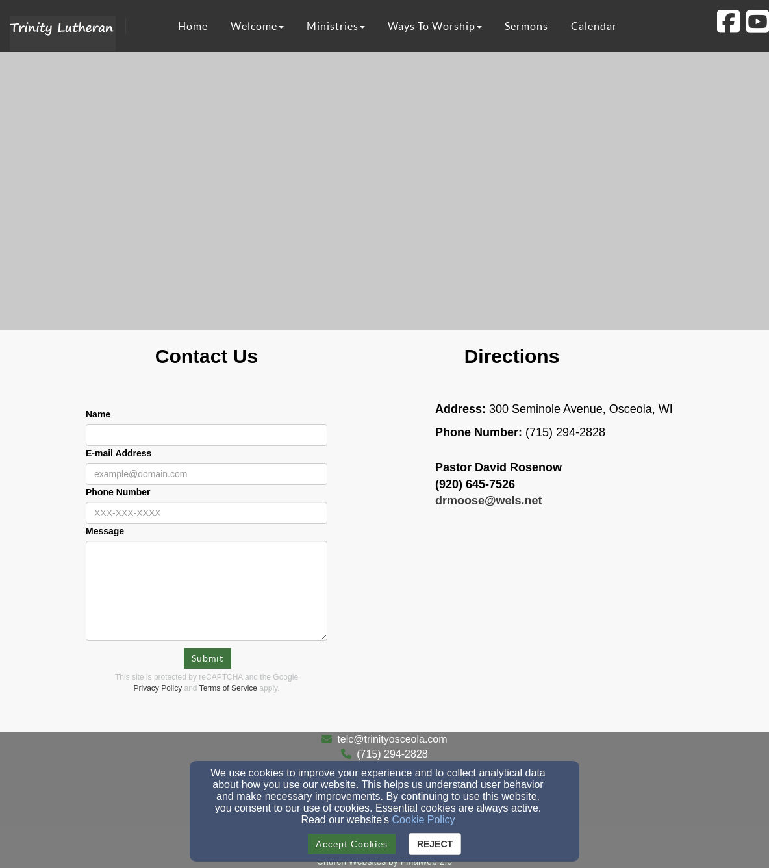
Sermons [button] (526, 26)
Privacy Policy (158, 688)
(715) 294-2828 (392, 754)
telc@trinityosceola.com (392, 739)
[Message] (206, 591)
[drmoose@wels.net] (488, 500)
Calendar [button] (594, 26)
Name (98, 414)
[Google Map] (562, 635)
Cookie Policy (423, 819)
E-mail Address (118, 453)
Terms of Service (228, 688)
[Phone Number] (206, 513)
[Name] (206, 435)
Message (105, 531)
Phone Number (118, 492)
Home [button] (193, 26)
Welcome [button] (257, 26)
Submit (207, 658)
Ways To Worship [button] (435, 26)
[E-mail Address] (206, 474)
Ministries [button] (336, 26)
